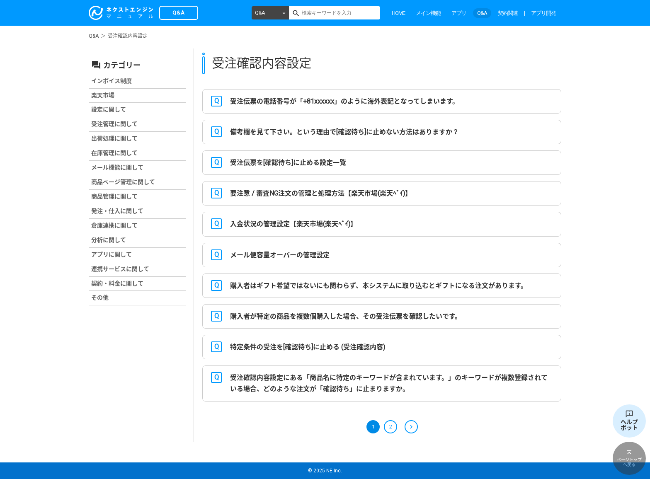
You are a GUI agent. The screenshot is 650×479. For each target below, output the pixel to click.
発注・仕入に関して (117, 211)
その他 (100, 297)
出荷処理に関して (114, 138)
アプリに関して (111, 254)
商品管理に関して (114, 196)
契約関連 (508, 13)
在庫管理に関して (114, 153)
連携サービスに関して (120, 269)
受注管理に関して (114, 124)
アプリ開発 (543, 13)
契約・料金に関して (117, 283)
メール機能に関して (117, 167)
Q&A (260, 13)
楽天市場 (102, 95)
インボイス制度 (111, 80)
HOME (398, 13)
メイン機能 (428, 13)
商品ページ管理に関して (123, 182)
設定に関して (108, 109)
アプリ (458, 13)
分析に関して (108, 240)
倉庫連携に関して (114, 225)
